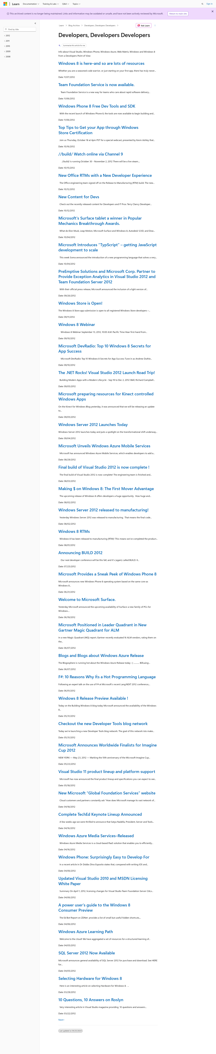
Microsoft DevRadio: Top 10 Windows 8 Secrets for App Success (104, 348)
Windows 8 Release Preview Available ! (93, 698)
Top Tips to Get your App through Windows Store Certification (98, 130)
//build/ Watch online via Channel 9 (90, 153)
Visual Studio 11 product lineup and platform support (106, 771)
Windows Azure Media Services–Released (96, 835)
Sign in (209, 3)
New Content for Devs (78, 196)
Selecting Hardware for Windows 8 (90, 978)
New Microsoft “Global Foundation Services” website (106, 792)
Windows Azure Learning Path (85, 931)
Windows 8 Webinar (76, 324)
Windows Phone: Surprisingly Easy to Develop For (103, 856)
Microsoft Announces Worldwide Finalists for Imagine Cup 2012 (107, 747)
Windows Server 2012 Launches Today (93, 424)
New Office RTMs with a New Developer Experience (105, 175)
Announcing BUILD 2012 (80, 552)
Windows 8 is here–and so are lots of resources (101, 63)
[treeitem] (19, 35)
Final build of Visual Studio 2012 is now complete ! (103, 467)
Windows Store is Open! (80, 303)
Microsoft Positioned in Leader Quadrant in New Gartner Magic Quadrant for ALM (102, 627)
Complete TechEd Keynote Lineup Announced (100, 814)
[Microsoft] (5, 4)
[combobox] (19, 29)
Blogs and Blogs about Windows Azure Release (101, 655)
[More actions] (155, 25)
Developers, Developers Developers (99, 25)
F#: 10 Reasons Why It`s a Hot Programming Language (107, 676)
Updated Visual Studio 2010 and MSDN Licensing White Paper (103, 880)
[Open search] (202, 3)
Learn (61, 25)
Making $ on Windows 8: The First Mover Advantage (106, 488)
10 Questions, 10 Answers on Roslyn (90, 999)
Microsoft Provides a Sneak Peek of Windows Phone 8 (107, 573)
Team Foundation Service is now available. (96, 84)
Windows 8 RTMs (74, 531)
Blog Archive (74, 25)
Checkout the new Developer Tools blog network (103, 723)
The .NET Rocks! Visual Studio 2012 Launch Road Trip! (106, 372)
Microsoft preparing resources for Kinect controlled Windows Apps (106, 396)
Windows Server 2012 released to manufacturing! (103, 509)
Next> (61, 1019)
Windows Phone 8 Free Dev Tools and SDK (96, 106)
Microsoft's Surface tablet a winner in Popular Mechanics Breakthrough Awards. (100, 220)
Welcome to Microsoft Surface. (87, 599)
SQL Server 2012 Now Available (86, 952)
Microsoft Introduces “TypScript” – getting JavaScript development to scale (107, 247)
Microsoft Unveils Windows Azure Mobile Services (104, 445)
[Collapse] (35, 23)
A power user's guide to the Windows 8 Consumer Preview (94, 907)
